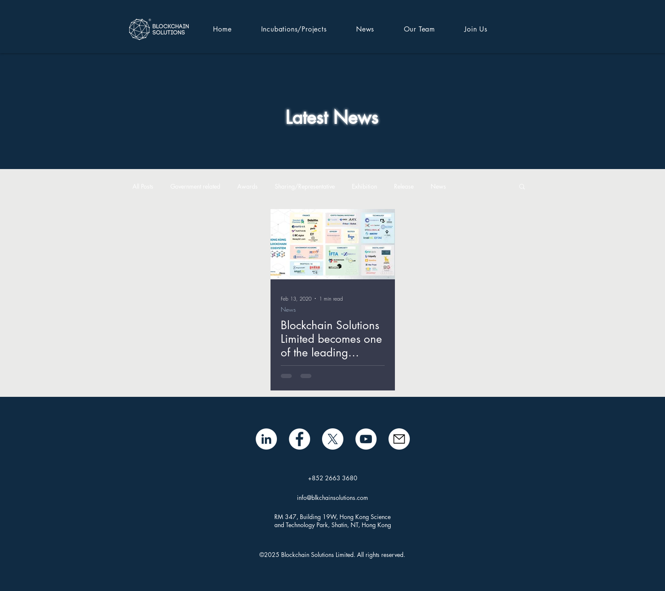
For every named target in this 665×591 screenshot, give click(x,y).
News (438, 186)
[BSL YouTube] (366, 439)
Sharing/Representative (305, 186)
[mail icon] (399, 439)
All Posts (142, 186)
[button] (522, 187)
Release (404, 186)
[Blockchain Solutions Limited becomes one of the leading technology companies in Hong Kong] (333, 244)
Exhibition (364, 186)
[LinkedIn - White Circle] (266, 439)
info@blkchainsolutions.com (332, 497)
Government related (195, 186)
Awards (247, 186)
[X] (332, 439)
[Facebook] (299, 439)
